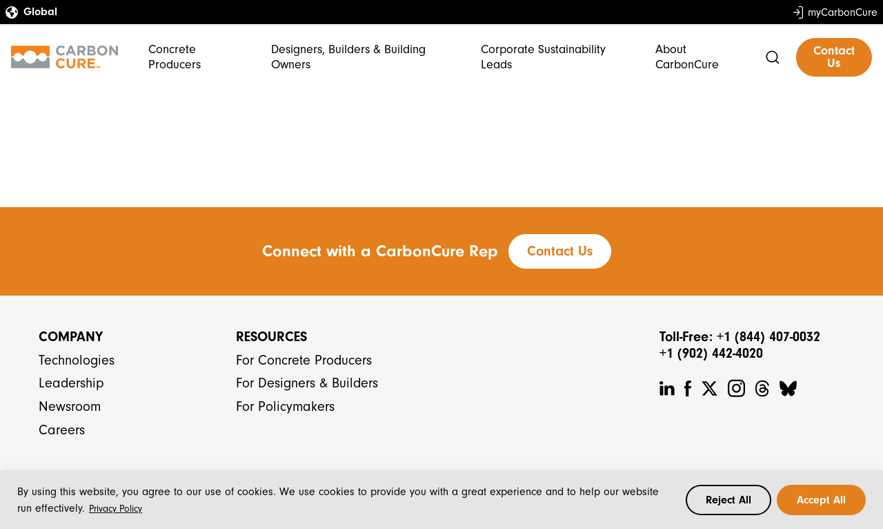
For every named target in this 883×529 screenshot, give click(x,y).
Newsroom (70, 406)
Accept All (821, 500)
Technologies (77, 360)
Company (71, 337)
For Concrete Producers (304, 360)
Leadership (71, 383)
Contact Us (834, 57)
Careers (62, 430)
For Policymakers (285, 406)
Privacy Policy (115, 508)
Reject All (728, 500)
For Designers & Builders (307, 383)
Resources (271, 337)
